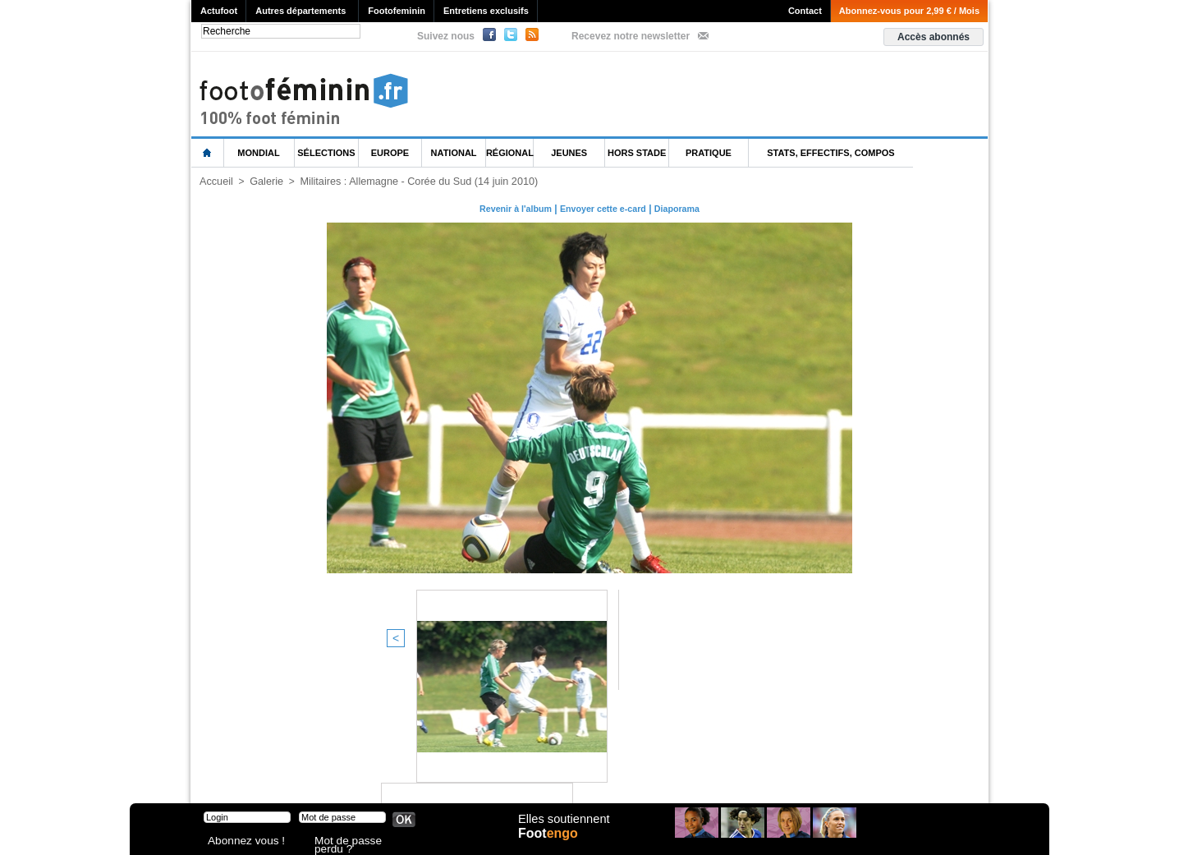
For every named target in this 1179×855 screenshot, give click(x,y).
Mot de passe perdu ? (357, 842)
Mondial (258, 153)
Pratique (709, 153)
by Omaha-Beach (695, 773)
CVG (370, 773)
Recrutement (558, 773)
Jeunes (569, 153)
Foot (551, 844)
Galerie (264, 181)
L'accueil (207, 153)
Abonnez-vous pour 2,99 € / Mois (909, 11)
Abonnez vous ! (239, 842)
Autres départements (300, 11)
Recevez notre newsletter (630, 36)
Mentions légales (306, 773)
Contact (805, 11)
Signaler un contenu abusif (455, 773)
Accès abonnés (933, 37)
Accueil (216, 181)
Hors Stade (637, 153)
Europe (390, 153)
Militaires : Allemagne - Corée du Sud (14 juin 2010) (409, 181)
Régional (510, 153)
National (454, 153)
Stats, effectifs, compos (830, 153)
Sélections (326, 153)
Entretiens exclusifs (486, 11)
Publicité (621, 773)
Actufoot (218, 11)
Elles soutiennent (562, 827)
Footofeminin (396, 11)
